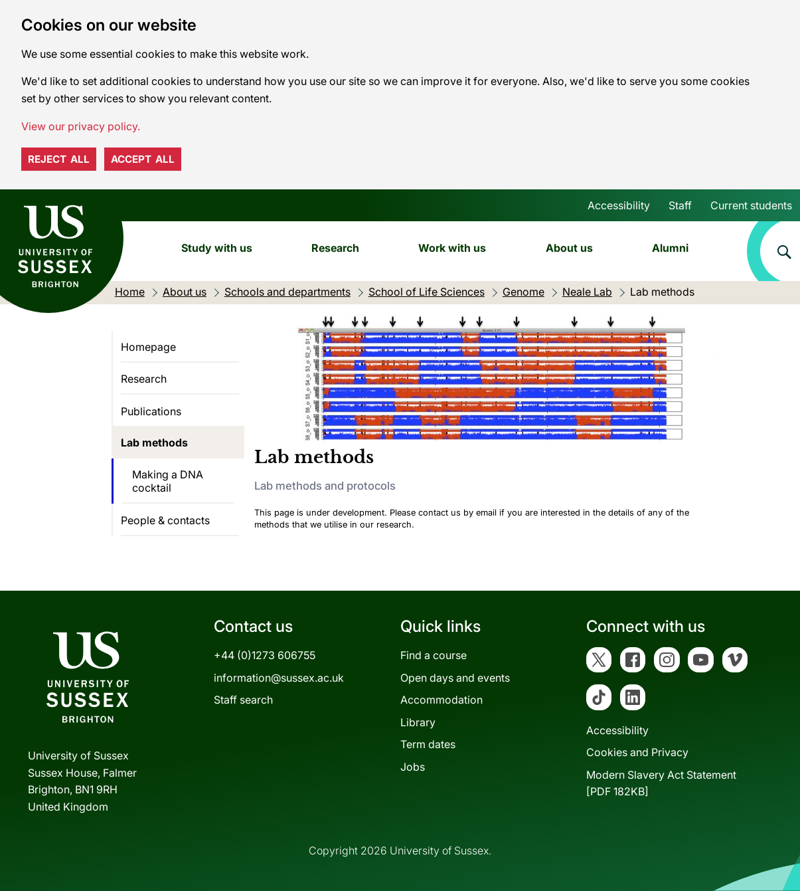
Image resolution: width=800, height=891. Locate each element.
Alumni (670, 247)
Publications (151, 411)
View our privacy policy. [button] (80, 126)
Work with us (452, 247)
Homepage (148, 346)
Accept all (143, 159)
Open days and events (455, 677)
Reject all (59, 159)
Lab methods (154, 442)
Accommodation (441, 699)
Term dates (427, 744)
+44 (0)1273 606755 (264, 655)
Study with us (216, 247)
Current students (751, 205)
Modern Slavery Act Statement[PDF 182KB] (661, 783)
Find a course (433, 655)
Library (418, 722)
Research (335, 247)
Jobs (412, 766)
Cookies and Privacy (637, 752)
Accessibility (619, 205)
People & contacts (165, 520)
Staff (680, 205)
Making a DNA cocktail (167, 481)
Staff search (243, 699)
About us (569, 247)
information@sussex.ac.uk (279, 677)
